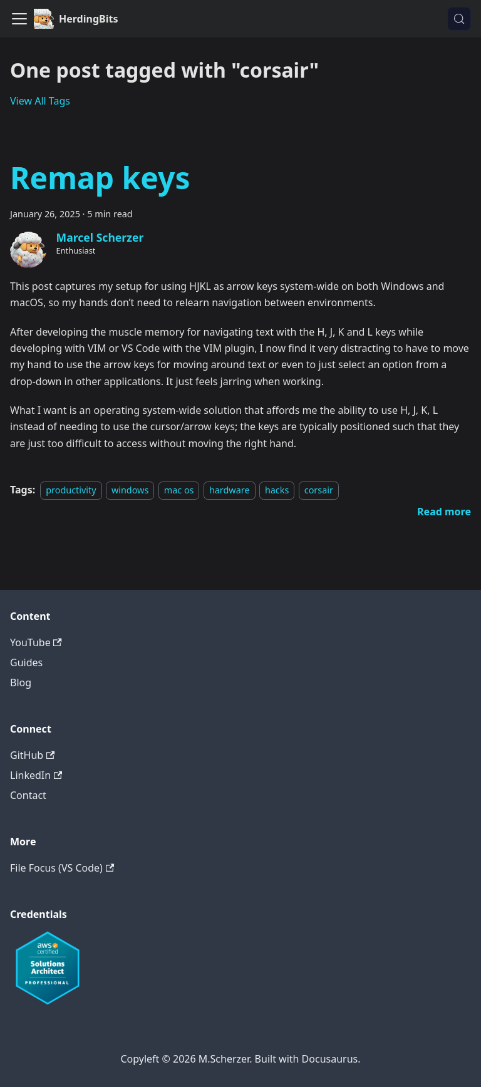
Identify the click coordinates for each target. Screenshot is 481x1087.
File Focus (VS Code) (62, 868)
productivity (71, 490)
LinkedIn (36, 775)
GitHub (32, 755)
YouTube (36, 642)
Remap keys (100, 177)
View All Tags (40, 101)
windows (129, 490)
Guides (26, 662)
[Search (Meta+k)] (459, 19)
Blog (20, 682)
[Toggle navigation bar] (19, 18)
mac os (179, 490)
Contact (28, 795)
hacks (277, 490)
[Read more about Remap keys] (444, 511)
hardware (229, 490)
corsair (318, 490)
